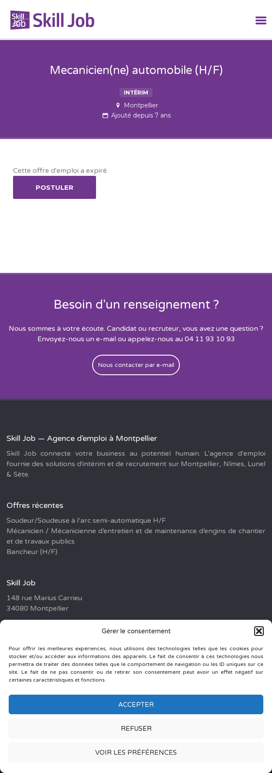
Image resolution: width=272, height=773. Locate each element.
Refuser (136, 729)
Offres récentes (35, 505)
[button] (259, 631)
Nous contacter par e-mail (136, 365)
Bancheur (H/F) (32, 552)
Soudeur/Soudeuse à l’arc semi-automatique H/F (86, 520)
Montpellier (141, 105)
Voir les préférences (136, 752)
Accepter (136, 705)
